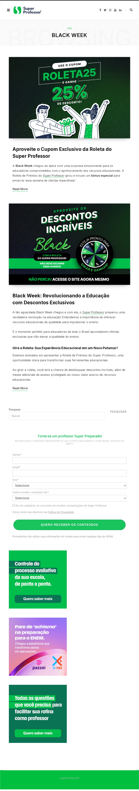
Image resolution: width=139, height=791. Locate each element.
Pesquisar (15, 411)
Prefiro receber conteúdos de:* (30, 494)
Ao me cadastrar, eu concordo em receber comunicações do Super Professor (59, 507)
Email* (16, 469)
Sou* (15, 481)
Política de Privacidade (61, 513)
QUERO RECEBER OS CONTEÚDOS (69, 526)
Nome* (16, 456)
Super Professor (54, 176)
